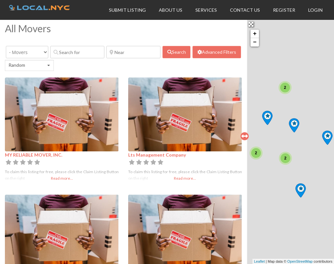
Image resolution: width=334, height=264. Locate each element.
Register (284, 10)
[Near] (133, 52)
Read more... (62, 178)
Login (315, 10)
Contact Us (245, 10)
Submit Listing (127, 10)
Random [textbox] (16, 65)
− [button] (255, 42)
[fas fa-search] (176, 52)
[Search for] (77, 52)
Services (206, 10)
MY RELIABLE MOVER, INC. (33, 155)
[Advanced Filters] (216, 52)
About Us (170, 10)
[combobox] (29, 65)
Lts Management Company (157, 155)
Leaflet (259, 261)
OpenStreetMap (300, 261)
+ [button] (255, 34)
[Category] (27, 52)
